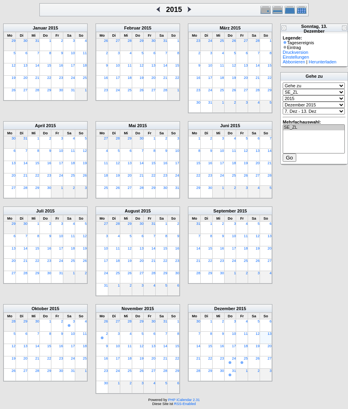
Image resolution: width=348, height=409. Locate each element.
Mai (132, 125)
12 (14, 65)
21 (37, 78)
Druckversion (295, 52)
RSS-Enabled (185, 404)
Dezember (224, 308)
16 (61, 65)
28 (37, 90)
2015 (53, 28)
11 (85, 53)
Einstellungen (296, 57)
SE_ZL (313, 127)
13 (25, 65)
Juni (224, 125)
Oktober (39, 308)
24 (73, 78)
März (225, 28)
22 (49, 78)
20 (25, 78)
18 (85, 65)
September (224, 210)
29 (14, 41)
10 (73, 53)
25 (85, 78)
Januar (40, 28)
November (132, 308)
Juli (40, 210)
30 (25, 41)
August (132, 210)
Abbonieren (294, 61)
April (40, 125)
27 (25, 90)
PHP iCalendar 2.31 (183, 400)
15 (49, 65)
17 (73, 65)
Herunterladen (322, 61)
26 (14, 90)
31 (37, 41)
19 (14, 78)
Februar (132, 28)
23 (61, 78)
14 (37, 65)
